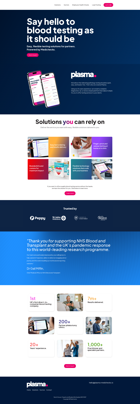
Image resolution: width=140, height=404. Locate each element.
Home (29, 390)
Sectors (66, 5)
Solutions (57, 5)
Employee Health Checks (80, 5)
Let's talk (108, 5)
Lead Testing (96, 5)
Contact (49, 390)
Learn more (70, 193)
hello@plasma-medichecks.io (101, 383)
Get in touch (33, 55)
